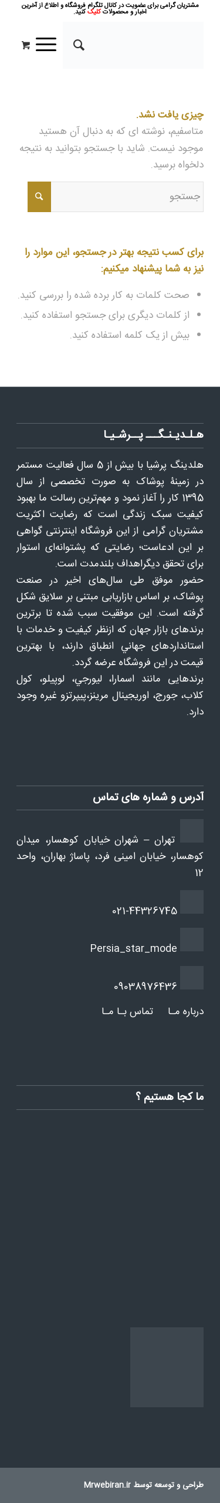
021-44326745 (144, 911)
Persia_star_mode (133, 949)
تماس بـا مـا (127, 1012)
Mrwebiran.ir (107, 1485)
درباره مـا (186, 1012)
